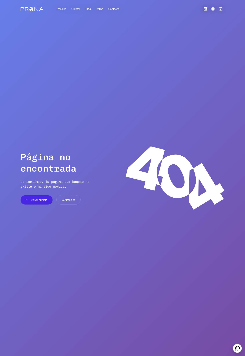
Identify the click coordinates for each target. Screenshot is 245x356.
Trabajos (61, 9)
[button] (205, 9)
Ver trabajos (68, 199)
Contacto (113, 9)
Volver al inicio (36, 199)
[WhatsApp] (237, 348)
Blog (88, 9)
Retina (99, 9)
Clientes (75, 9)
